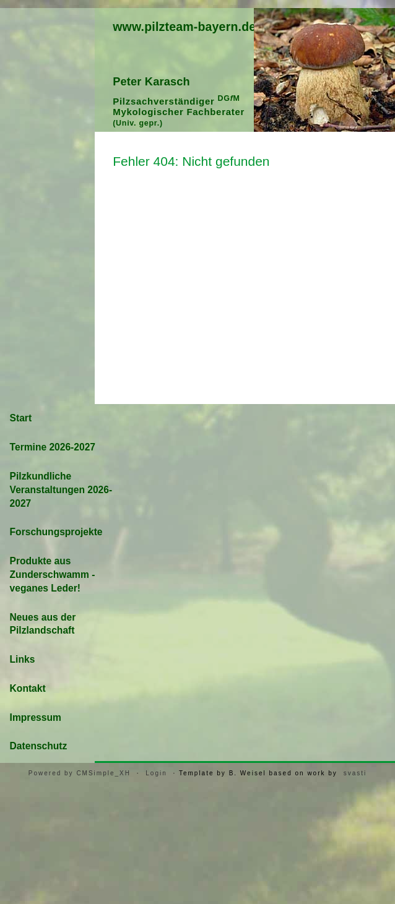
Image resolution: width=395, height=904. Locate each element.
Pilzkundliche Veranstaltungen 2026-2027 (61, 490)
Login (156, 773)
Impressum (35, 717)
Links (22, 659)
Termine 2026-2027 (52, 447)
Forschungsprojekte (56, 532)
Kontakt (28, 688)
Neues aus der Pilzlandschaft (43, 624)
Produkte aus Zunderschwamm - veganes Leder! (52, 574)
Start (21, 418)
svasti (355, 773)
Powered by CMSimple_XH (79, 773)
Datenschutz (38, 746)
